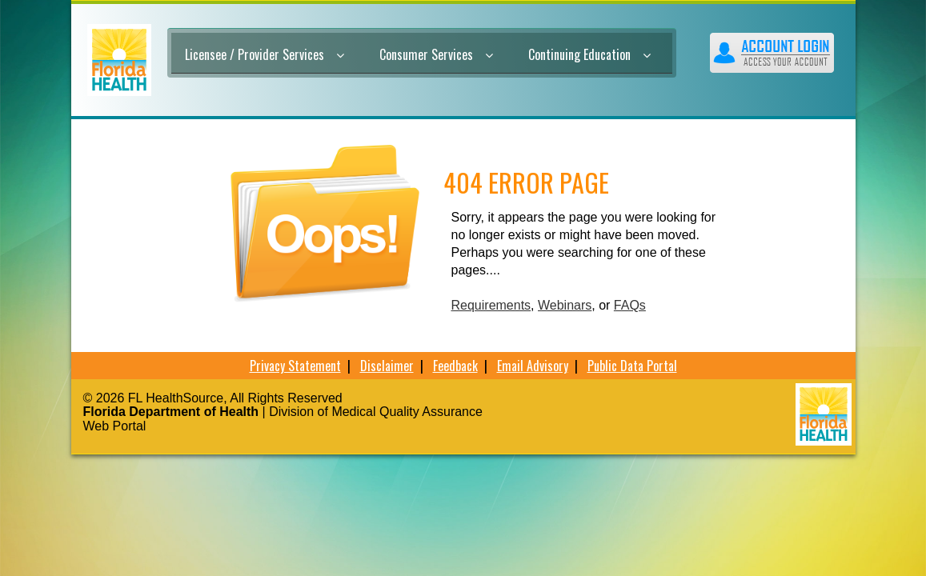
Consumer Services (436, 54)
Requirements (491, 305)
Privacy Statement (295, 365)
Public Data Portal (632, 365)
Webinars (564, 305)
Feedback (455, 365)
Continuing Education (589, 54)
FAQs (630, 305)
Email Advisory (532, 365)
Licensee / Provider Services (264, 54)
